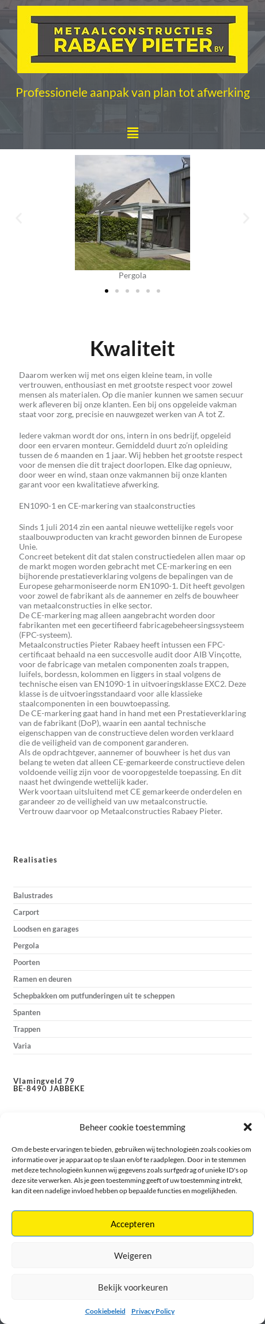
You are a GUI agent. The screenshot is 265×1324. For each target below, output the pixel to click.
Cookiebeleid (105, 1311)
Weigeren (133, 1255)
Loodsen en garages (46, 928)
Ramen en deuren (42, 978)
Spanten (26, 1012)
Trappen (26, 1029)
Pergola (26, 945)
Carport (26, 912)
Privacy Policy (153, 1311)
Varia (22, 1045)
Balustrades (33, 895)
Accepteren (132, 1224)
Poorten (26, 962)
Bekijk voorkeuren (133, 1287)
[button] (247, 1127)
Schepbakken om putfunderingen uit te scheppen (94, 995)
